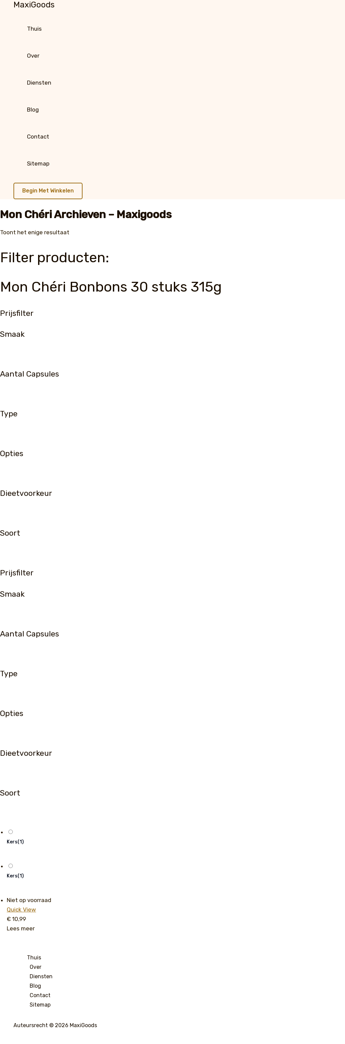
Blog (33, 109)
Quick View (21, 909)
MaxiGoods (34, 4)
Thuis (34, 28)
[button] (48, 191)
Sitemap (38, 163)
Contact (38, 136)
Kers (15, 842)
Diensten (39, 82)
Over (33, 55)
